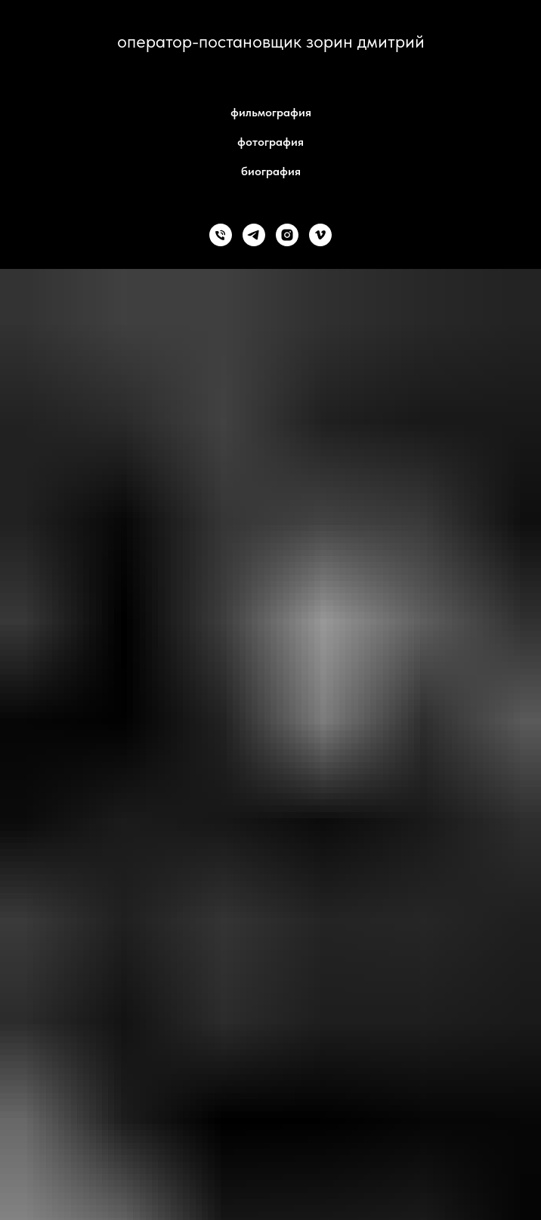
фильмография (270, 112)
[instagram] (287, 235)
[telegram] (254, 235)
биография (271, 171)
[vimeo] (320, 235)
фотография (270, 141)
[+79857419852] (220, 235)
